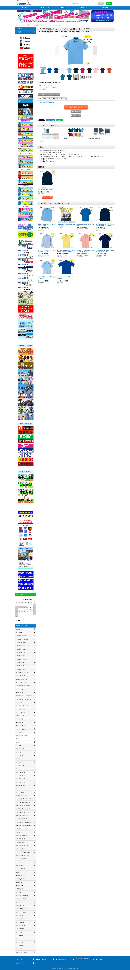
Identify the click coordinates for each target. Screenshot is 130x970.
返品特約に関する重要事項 (46, 102)
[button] (105, 8)
